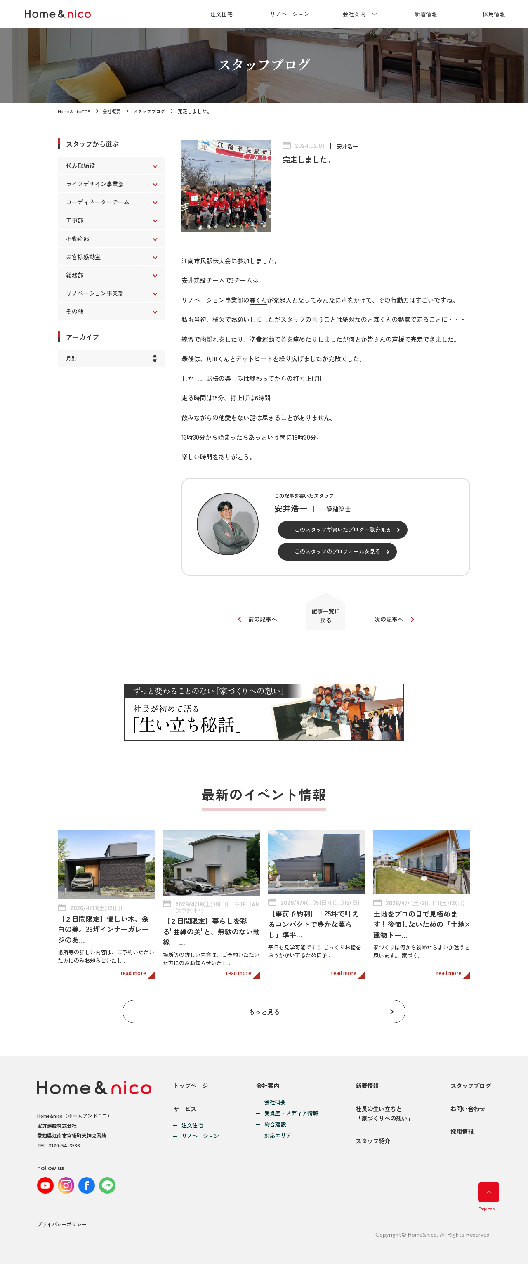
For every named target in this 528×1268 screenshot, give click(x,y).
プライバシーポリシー (62, 1228)
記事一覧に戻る (326, 618)
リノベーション (290, 14)
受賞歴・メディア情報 (289, 1108)
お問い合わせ (466, 1110)
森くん (259, 300)
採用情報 (494, 14)
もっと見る (264, 1004)
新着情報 (426, 14)
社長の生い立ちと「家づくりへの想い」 (381, 1115)
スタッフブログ (156, 110)
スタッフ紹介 (369, 1150)
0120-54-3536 (64, 1140)
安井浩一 (348, 146)
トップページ (191, 1080)
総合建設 (273, 1120)
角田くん (218, 358)
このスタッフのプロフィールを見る (337, 551)
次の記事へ (392, 621)
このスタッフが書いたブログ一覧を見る (343, 529)
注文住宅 (221, 14)
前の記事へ (258, 621)
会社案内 (354, 14)
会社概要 (116, 110)
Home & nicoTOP (76, 110)
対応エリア (275, 1131)
